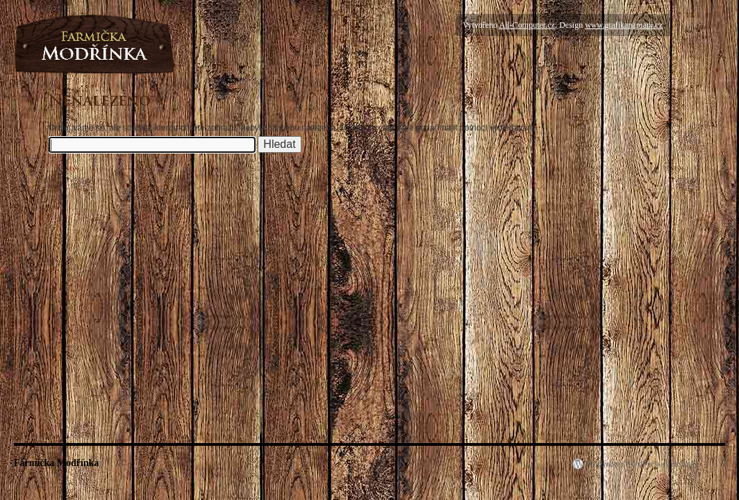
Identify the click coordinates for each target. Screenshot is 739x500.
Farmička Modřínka (56, 463)
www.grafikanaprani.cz (624, 25)
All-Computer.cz (526, 25)
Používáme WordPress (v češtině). (642, 464)
